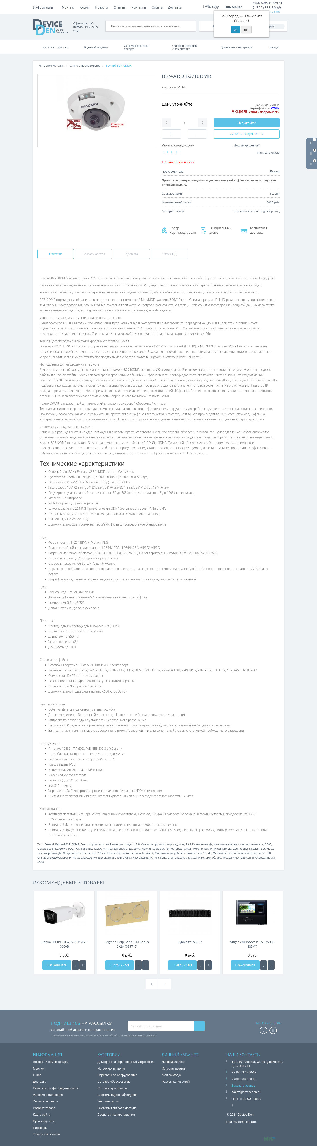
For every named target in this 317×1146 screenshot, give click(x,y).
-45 (210, 853)
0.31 (273, 849)
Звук (136, 849)
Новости (138, 7)
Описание (55, 254)
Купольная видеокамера (176, 857)
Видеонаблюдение (96, 47)
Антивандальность (115, 849)
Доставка (103, 7)
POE (70, 849)
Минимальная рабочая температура (178, 853)
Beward (49, 844)
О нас (37, 1075)
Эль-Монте (235, 7)
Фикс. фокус (59, 849)
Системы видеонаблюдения (118, 1095)
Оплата (85, 7)
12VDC (98, 849)
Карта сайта (41, 1114)
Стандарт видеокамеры (52, 857)
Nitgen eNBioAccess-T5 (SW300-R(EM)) (252, 944)
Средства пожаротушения (116, 1114)
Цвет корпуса (241, 849)
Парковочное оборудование (117, 1075)
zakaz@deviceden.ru (267, 3)
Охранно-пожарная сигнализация (184, 47)
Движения (247, 857)
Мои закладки (172, 1075)
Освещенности (265, 857)
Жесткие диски (108, 1101)
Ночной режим (47, 853)
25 (187, 844)
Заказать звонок (243, 1085)
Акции (121, 7)
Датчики (234, 857)
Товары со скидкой (46, 1134)
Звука (41, 862)
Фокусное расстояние (77, 853)
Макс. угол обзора (209, 857)
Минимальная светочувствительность (238, 844)
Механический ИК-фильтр (210, 849)
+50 (268, 853)
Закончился (57, 965)
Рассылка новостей (176, 1081)
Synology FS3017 (190, 942)
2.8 (138, 844)
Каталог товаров (55, 47)
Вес (263, 849)
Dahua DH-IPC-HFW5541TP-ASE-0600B (64, 944)
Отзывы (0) (169, 254)
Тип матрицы (174, 849)
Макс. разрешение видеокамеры (94, 857)
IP (70, 857)
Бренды (274, 47)
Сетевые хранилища (112, 1088)
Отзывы (156, 7)
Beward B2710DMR (67, 844)
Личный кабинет (173, 1062)
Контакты (175, 7)
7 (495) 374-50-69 (244, 1072)
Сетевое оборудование (114, 1081)
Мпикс (146, 853)
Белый (255, 849)
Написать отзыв (268, 153)
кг (268, 849)
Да (210, 844)
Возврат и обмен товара (50, 1062)
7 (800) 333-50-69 (266, 7)
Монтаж (68, 7)
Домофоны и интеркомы (236, 47)
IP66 (156, 857)
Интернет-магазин (52, 65)
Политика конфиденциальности (56, 1088)
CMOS (188, 849)
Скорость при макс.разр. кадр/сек (162, 844)
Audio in (146, 849)
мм (94, 853)
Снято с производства (95, 844)
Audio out (158, 849)
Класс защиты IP (141, 857)
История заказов (174, 1068)
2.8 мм (101, 853)
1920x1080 (123, 857)
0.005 (268, 844)
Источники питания (111, 1068)
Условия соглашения (48, 1095)
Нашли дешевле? (247, 145)
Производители (44, 1121)
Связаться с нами (45, 1101)
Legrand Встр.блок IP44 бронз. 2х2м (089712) (127, 944)
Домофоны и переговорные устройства (126, 1062)
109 (225, 857)
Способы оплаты (94, 254)
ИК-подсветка (199, 844)
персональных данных (140, 1035)
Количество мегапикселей (124, 853)
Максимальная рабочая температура (237, 853)
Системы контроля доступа (136, 47)
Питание (86, 849)
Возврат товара (44, 1108)
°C (204, 853)
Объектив (43, 849)
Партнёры (40, 1128)
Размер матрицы (121, 844)
